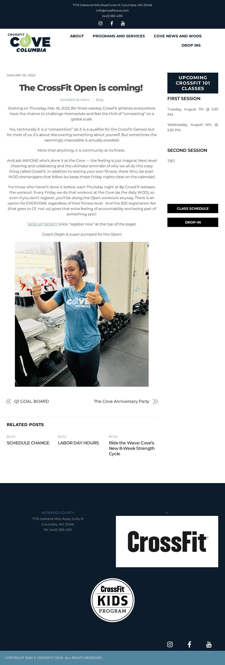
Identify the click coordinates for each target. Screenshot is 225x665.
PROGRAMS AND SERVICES (119, 36)
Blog (99, 100)
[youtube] (122, 23)
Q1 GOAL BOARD (31, 401)
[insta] (100, 23)
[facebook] (111, 23)
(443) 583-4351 (112, 16)
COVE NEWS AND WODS (178, 36)
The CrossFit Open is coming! (81, 87)
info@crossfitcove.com (112, 10)
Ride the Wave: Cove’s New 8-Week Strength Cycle (132, 448)
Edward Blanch (75, 100)
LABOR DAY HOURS (78, 443)
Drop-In (193, 222)
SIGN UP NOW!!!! (43, 224)
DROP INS (191, 45)
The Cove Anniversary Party (121, 401)
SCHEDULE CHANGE (28, 443)
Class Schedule (193, 208)
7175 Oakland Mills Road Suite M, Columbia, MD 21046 (112, 5)
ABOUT (77, 36)
